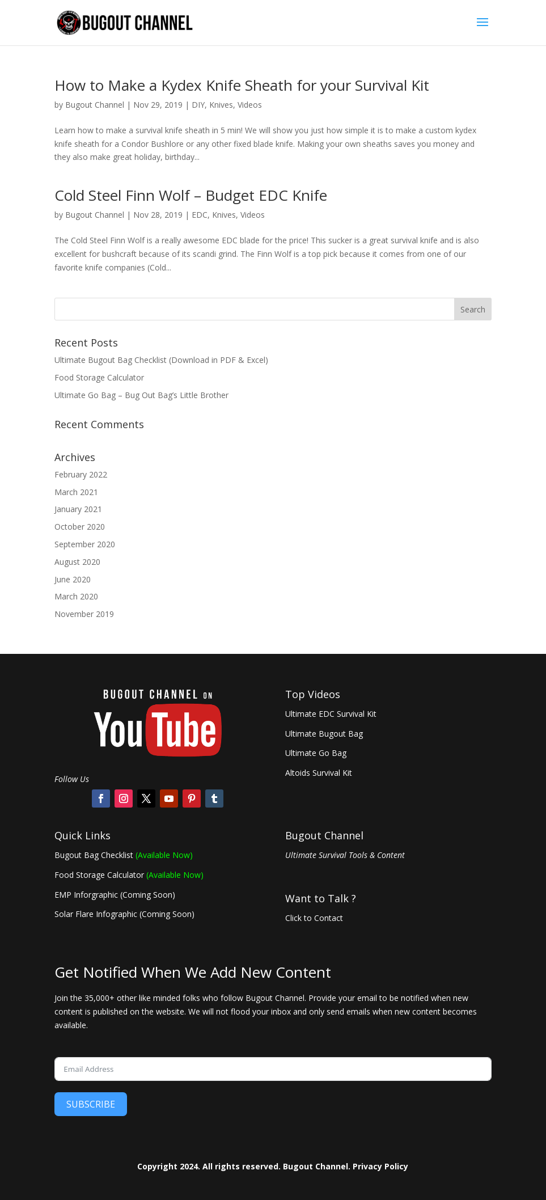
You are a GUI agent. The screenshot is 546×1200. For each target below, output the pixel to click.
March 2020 (76, 596)
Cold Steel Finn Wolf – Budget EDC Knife (190, 195)
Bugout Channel (94, 104)
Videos (250, 104)
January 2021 (78, 509)
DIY (198, 104)
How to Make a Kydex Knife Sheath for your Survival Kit (241, 85)
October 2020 (79, 526)
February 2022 (80, 474)
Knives (221, 104)
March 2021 (76, 492)
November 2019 (84, 614)
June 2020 (72, 579)
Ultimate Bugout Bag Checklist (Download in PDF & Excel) (161, 359)
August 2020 (77, 561)
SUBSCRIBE (90, 1104)
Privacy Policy (380, 1166)
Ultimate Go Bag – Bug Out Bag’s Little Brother (141, 395)
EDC (200, 214)
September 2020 (84, 544)
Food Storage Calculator (99, 377)
